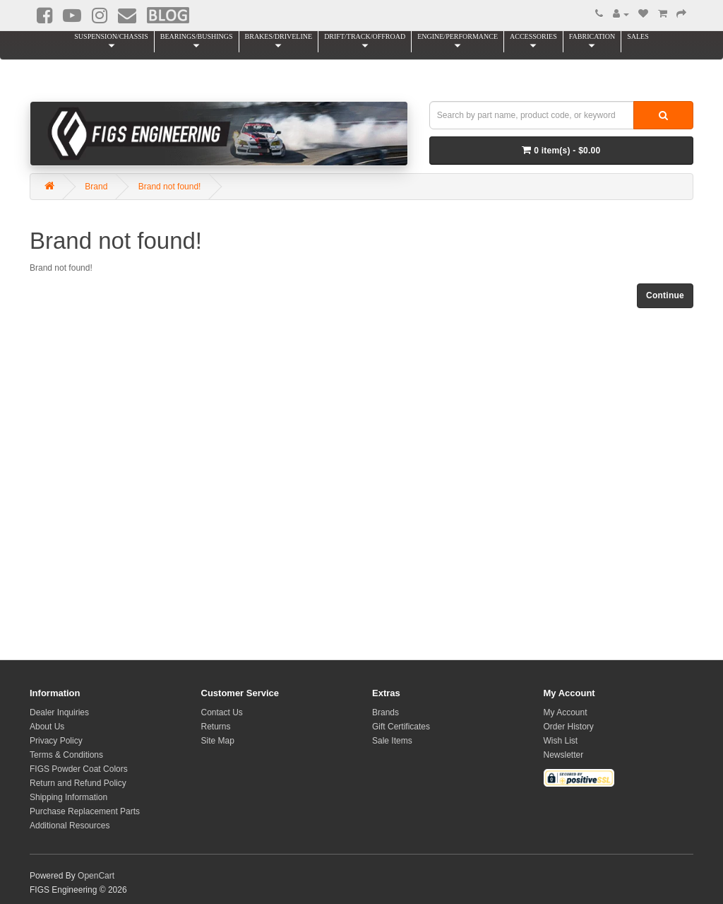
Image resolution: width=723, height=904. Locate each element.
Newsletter (564, 755)
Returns (216, 727)
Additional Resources (69, 825)
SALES (638, 36)
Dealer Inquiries (59, 712)
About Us (47, 727)
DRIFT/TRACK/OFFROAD (364, 42)
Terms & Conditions (66, 755)
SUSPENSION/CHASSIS (111, 42)
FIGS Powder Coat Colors (79, 769)
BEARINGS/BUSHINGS (196, 42)
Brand (96, 187)
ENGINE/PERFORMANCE (457, 42)
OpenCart (96, 876)
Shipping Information (68, 797)
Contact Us (222, 712)
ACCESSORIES (533, 42)
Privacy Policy (56, 741)
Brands (385, 712)
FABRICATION (592, 42)
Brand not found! (169, 187)
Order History (569, 727)
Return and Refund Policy (78, 783)
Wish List (561, 741)
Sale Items (392, 741)
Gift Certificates (401, 727)
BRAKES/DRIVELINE (279, 42)
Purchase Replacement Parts (85, 811)
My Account (565, 712)
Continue (665, 295)
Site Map (217, 741)
